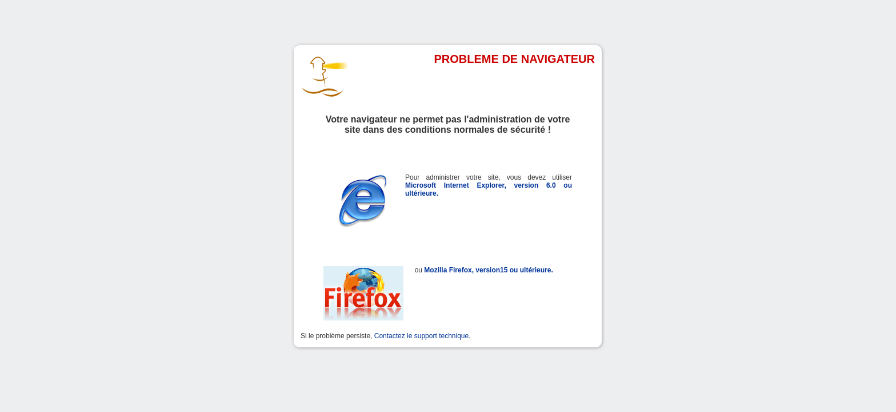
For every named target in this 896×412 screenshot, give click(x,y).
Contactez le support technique (421, 336)
